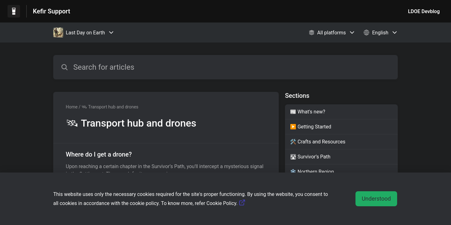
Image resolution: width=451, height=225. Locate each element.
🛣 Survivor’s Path (310, 157)
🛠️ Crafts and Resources (317, 142)
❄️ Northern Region (312, 172)
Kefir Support (51, 11)
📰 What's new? (307, 112)
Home (72, 106)
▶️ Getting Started (310, 127)
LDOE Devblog (424, 11)
